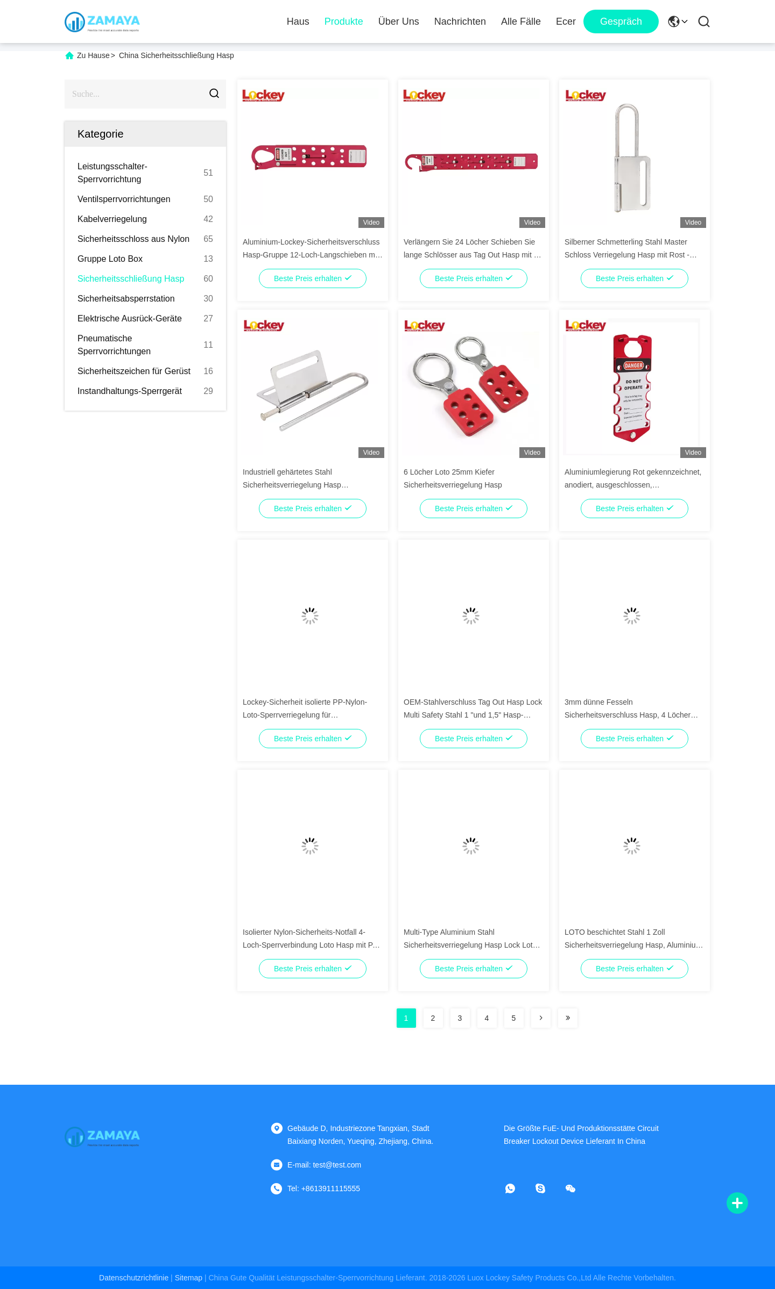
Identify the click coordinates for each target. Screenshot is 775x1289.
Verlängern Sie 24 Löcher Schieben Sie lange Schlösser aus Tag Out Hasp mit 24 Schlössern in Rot (473, 255)
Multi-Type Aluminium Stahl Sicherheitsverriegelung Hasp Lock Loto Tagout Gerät (470, 945)
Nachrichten (460, 21)
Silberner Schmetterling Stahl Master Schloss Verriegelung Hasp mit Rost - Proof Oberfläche (627, 255)
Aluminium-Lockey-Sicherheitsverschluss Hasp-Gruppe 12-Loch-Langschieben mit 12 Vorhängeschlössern (311, 255)
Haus (298, 21)
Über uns (398, 21)
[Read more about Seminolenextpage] (541, 1018)
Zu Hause (93, 55)
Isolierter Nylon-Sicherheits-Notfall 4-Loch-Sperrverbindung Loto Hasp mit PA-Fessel (311, 945)
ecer (566, 21)
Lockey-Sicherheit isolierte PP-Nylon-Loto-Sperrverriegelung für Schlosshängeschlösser (305, 715)
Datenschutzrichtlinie (133, 1277)
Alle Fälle (521, 21)
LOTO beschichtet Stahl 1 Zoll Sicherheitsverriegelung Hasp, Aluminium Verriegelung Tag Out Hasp (633, 945)
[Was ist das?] (518, 1188)
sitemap (188, 1277)
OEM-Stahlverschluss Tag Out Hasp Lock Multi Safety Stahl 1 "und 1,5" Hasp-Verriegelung (473, 715)
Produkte (344, 21)
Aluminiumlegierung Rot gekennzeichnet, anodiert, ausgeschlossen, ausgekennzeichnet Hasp (633, 485)
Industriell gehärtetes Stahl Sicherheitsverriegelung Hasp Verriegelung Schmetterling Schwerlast (307, 485)
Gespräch (621, 21)
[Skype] (548, 1188)
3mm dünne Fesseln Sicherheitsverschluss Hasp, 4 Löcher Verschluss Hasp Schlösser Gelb (628, 715)
